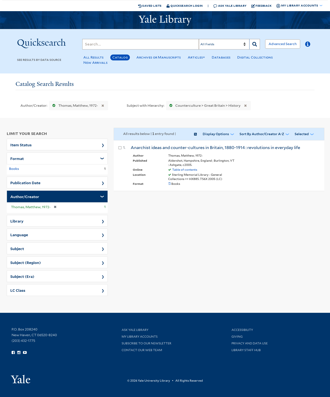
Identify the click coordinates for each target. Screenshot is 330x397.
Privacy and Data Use (250, 343)
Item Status (21, 144)
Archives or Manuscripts (158, 57)
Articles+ (196, 57)
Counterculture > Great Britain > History (204, 106)
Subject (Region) (25, 262)
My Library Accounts (140, 336)
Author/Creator (24, 196)
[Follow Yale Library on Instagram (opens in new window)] (18, 352)
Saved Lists (150, 6)
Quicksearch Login (184, 6)
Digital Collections (255, 57)
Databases (221, 57)
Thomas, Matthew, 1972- (74, 106)
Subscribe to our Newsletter (146, 343)
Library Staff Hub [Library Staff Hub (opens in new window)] (246, 350)
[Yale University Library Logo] (165, 20)
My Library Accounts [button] (297, 5)
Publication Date (25, 182)
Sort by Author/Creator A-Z (262, 134)
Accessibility (242, 330)
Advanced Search (283, 44)
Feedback (261, 6)
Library (17, 220)
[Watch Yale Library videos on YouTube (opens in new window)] (25, 352)
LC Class (17, 290)
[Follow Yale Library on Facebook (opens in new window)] (13, 352)
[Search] (140, 44)
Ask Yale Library (230, 6)
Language (19, 234)
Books (14, 169)
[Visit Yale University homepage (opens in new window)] (20, 377)
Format (17, 158)
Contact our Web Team (142, 350)
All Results (93, 57)
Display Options (216, 134)
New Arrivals (95, 63)
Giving (237, 336)
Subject (17, 248)
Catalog (120, 57)
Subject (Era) (22, 276)
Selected (302, 134)
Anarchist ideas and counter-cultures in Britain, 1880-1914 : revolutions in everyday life (215, 147)
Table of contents (184, 169)
